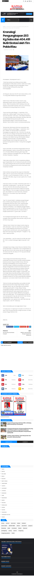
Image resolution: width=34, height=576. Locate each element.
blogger (20, 342)
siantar (3, 510)
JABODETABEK (4, 483)
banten (3, 471)
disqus (25, 342)
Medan (3, 500)
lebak (3, 495)
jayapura (4, 491)
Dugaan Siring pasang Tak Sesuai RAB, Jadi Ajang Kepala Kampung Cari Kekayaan (19, 424)
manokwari (4, 498)
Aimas (3, 469)
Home (4, 26)
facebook (30, 342)
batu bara (4, 474)
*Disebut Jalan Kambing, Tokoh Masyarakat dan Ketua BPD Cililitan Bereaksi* (19, 436)
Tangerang (4, 512)
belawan (3, 479)
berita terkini (4, 481)
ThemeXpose (19, 574)
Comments (25, 442)
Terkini (3, 517)
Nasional (4, 503)
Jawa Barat (4, 488)
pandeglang (4, 505)
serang (3, 507)
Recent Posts (9, 442)
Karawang (4, 493)
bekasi (3, 476)
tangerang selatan (6, 515)
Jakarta (3, 486)
